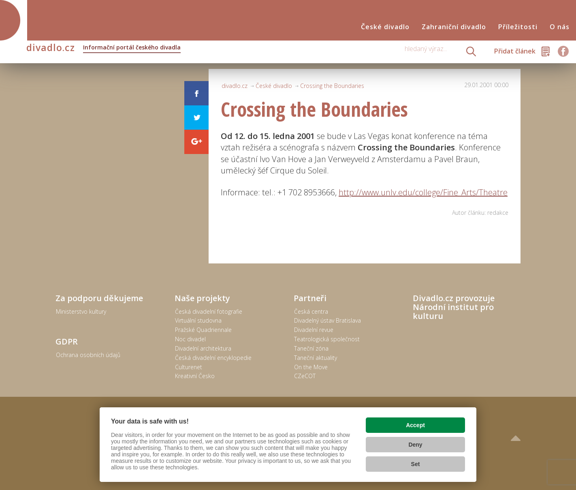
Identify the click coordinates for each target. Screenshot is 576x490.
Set (415, 464)
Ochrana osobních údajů (88, 355)
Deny (415, 444)
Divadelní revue (313, 330)
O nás (560, 27)
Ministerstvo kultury (81, 311)
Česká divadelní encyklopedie (213, 358)
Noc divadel (190, 339)
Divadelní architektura (203, 348)
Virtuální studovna (198, 320)
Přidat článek (514, 51)
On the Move (311, 367)
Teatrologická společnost (327, 339)
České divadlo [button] (385, 27)
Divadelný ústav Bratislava (327, 320)
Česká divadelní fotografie (208, 311)
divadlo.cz (103, 48)
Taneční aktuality (315, 358)
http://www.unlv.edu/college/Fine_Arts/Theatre (423, 192)
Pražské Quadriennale (203, 330)
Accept (415, 425)
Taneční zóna (311, 348)
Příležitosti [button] (518, 27)
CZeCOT (305, 376)
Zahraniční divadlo (454, 27)
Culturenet (188, 367)
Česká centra (311, 311)
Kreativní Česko (195, 376)
